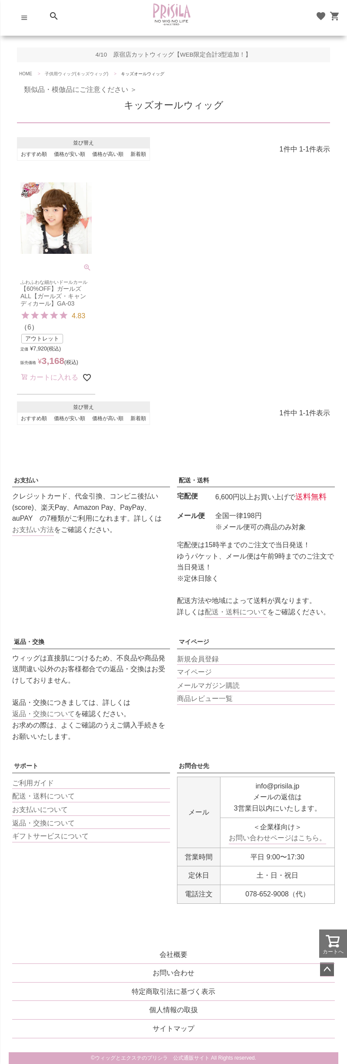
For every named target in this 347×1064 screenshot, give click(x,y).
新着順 (138, 154)
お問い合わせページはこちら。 (277, 838)
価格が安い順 (69, 154)
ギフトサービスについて (50, 836)
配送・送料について (236, 612)
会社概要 (173, 954)
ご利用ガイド (33, 783)
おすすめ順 (34, 154)
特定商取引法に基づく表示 (173, 991)
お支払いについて (40, 809)
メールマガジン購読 (208, 685)
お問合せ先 (194, 765)
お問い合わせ (173, 972)
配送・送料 (194, 480)
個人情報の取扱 (173, 1009)
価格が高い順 (107, 154)
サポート (26, 765)
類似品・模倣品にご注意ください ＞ (77, 89)
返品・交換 (29, 641)
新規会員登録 (198, 659)
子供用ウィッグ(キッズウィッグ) (77, 73)
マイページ (194, 641)
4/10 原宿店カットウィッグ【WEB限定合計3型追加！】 (174, 54)
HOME (25, 73)
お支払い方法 (33, 529)
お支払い (26, 480)
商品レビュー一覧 (205, 698)
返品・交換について (43, 713)
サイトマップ (173, 1028)
